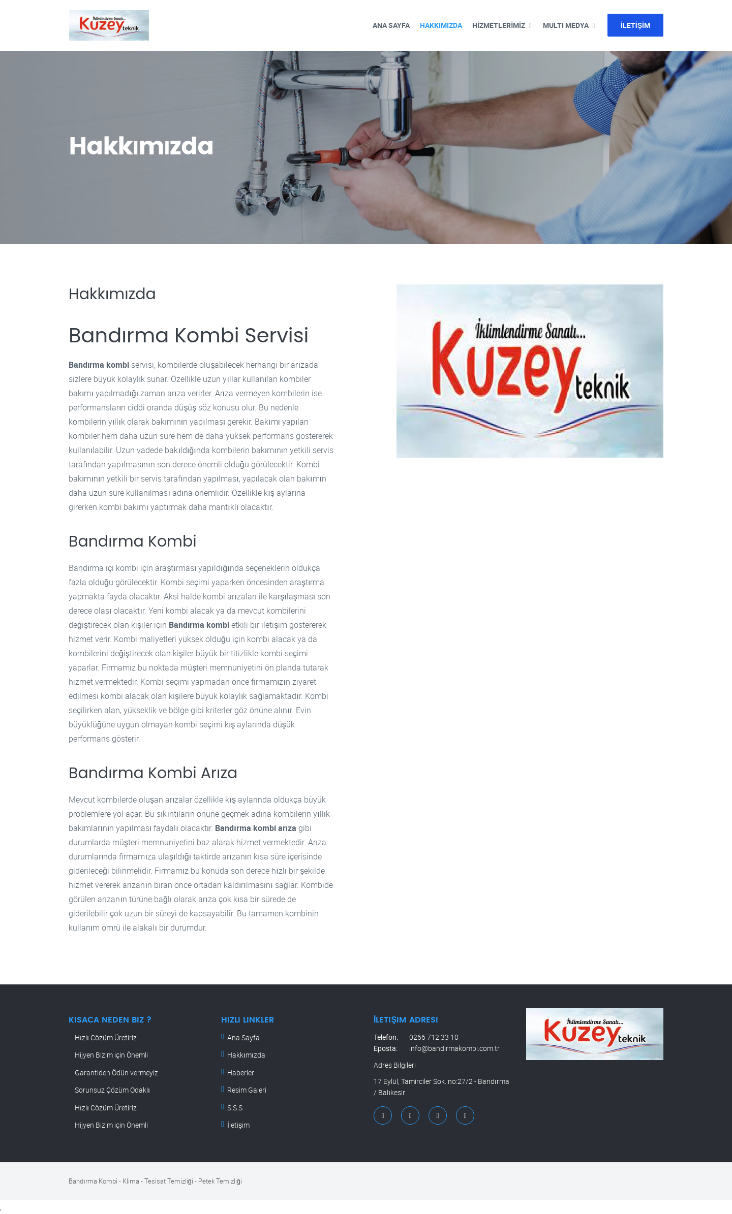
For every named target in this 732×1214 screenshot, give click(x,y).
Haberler (240, 1072)
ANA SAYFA (391, 25)
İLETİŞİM (635, 25)
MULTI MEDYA (566, 25)
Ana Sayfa (243, 1037)
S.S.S (234, 1107)
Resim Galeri (246, 1090)
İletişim (238, 1125)
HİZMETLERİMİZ (498, 25)
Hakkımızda (441, 25)
